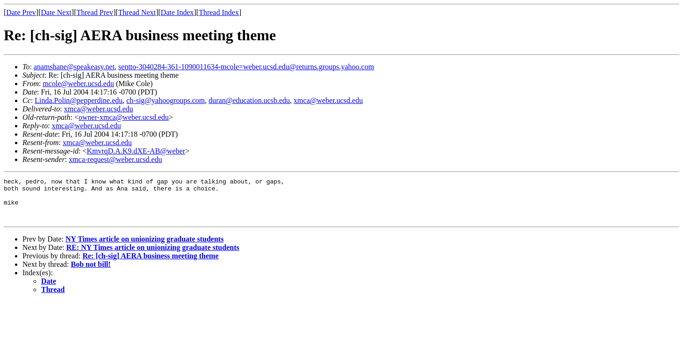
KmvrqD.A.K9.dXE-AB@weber (135, 151)
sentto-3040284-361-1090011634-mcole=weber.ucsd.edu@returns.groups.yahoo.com (246, 67)
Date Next (56, 12)
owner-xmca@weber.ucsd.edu (124, 117)
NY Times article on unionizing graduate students (144, 247)
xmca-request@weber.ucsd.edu (115, 159)
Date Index (177, 12)
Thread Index (219, 12)
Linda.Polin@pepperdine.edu (78, 100)
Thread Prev (94, 12)
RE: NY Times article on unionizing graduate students (152, 256)
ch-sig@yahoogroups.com (165, 100)
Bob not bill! (91, 273)
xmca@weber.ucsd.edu (328, 100)
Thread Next (137, 12)
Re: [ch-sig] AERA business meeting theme (150, 264)
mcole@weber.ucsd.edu (78, 84)
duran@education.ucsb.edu (249, 100)
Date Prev (21, 12)
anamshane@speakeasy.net (74, 67)
